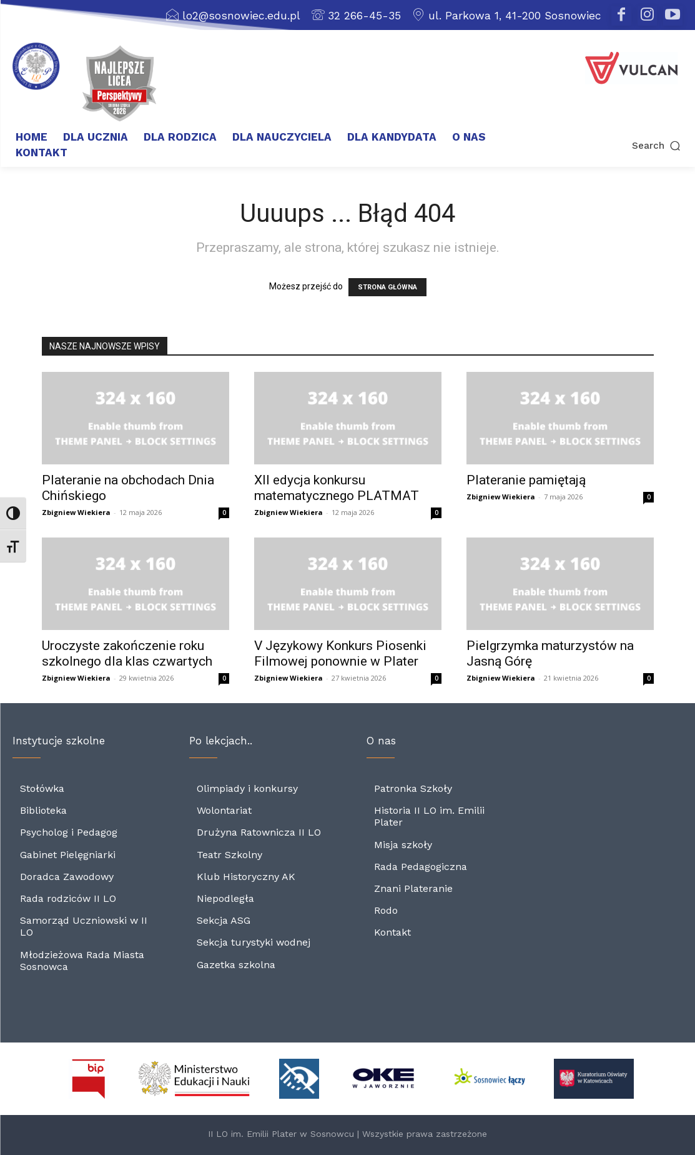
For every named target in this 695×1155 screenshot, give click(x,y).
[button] (618, 145)
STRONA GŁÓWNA (387, 287)
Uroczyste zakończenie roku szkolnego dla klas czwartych (127, 653)
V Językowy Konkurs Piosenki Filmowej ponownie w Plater (340, 653)
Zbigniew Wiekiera (76, 512)
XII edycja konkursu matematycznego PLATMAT (336, 487)
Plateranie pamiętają (526, 480)
